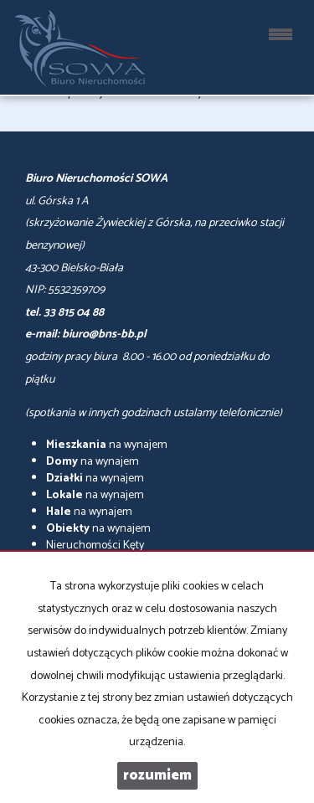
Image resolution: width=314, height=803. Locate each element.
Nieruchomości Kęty (95, 545)
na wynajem (106, 445)
